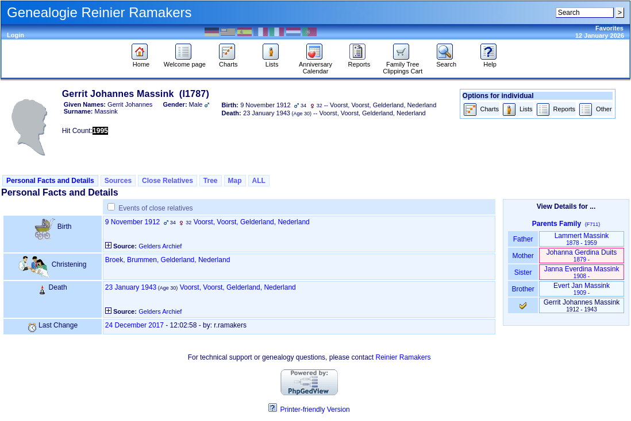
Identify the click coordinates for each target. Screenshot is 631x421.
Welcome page (185, 61)
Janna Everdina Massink (582, 272)
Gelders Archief (160, 246)
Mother (523, 256)
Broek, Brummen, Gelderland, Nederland (167, 260)
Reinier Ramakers (403, 357)
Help (490, 61)
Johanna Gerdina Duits (582, 255)
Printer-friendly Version (314, 410)
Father (522, 239)
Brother (522, 289)
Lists (272, 61)
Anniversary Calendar (315, 65)
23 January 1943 (130, 287)
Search (446, 61)
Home (141, 61)
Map (235, 181)
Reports (359, 61)
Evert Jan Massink (581, 289)
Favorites (609, 28)
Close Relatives (167, 181)
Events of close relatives (155, 208)
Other (595, 110)
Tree (210, 181)
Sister (523, 272)
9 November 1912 (132, 222)
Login (15, 35)
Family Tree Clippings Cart (402, 65)
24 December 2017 (134, 325)
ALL (259, 181)
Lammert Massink (582, 239)
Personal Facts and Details (50, 181)
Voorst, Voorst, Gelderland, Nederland (252, 222)
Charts (228, 61)
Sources (118, 181)
